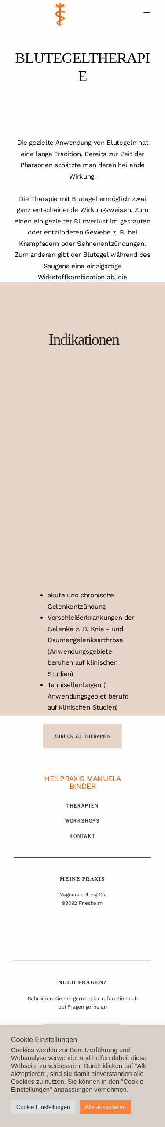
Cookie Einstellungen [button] (43, 1107)
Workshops (82, 820)
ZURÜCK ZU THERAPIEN (82, 736)
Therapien (82, 805)
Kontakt (82, 836)
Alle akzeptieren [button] (105, 1107)
